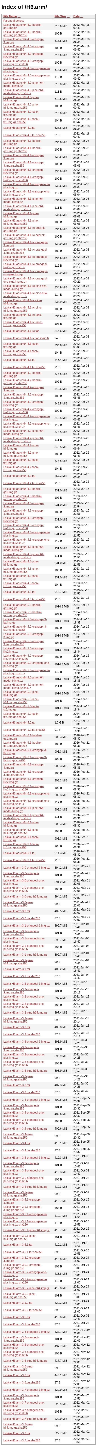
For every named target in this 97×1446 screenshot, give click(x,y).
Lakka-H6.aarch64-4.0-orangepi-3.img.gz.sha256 (23, 48)
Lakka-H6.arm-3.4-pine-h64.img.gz (25, 1128)
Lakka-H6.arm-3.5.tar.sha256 (21, 1324)
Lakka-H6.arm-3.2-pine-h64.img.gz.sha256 (18, 1020)
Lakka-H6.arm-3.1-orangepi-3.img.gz (26, 925)
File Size (60, 16)
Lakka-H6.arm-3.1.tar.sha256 (21, 976)
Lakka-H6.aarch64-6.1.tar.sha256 (24, 860)
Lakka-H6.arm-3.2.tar (16, 1027)
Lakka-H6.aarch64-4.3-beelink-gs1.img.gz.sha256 (22, 498)
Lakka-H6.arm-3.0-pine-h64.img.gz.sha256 (18, 904)
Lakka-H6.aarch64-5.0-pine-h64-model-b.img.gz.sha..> (23, 686)
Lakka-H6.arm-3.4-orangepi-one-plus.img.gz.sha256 (24, 1121)
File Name (10, 16)
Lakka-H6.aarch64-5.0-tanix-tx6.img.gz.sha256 (21, 715)
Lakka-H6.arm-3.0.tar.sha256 (21, 918)
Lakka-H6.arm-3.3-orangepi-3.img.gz (26, 1041)
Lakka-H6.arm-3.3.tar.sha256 (21, 1092)
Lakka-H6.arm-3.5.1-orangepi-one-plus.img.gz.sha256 (25, 1223)
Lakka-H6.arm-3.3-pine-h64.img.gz (25, 1070)
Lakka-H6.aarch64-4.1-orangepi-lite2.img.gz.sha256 (23, 179)
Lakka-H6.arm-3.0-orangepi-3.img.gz (26, 867)
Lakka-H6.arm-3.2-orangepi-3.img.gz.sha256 (21, 991)
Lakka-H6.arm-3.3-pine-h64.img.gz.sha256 (18, 1078)
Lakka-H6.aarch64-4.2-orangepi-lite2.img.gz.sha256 (23, 411)
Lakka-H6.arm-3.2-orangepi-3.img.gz (26, 983)
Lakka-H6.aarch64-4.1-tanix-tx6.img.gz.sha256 (21, 353)
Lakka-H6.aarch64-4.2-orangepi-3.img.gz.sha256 (23, 396)
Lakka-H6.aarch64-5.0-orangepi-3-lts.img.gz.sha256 (25, 628)
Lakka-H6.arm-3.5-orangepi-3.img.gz (26, 1157)
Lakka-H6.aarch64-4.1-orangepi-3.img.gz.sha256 (23, 164)
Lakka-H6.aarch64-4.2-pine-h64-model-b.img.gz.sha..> (23, 440)
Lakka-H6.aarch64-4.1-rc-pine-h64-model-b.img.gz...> (25, 295)
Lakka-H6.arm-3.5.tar (16, 1317)
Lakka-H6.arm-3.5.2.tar (18, 1302)
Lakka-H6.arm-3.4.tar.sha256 (21, 1150)
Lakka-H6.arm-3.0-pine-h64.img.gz (25, 896)
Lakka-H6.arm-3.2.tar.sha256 (21, 1034)
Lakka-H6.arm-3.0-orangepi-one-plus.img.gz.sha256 (24, 889)
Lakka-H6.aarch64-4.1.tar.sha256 (24, 367)
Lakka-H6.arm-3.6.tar (16, 1375)
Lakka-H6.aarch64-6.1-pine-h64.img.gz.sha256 (21, 831)
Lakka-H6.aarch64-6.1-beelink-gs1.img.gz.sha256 (22, 744)
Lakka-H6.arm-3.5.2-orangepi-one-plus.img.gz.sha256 (25, 1281)
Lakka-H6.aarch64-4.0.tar (19, 127)
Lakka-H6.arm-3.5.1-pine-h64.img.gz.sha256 (19, 1237)
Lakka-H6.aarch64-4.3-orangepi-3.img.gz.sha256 (23, 512)
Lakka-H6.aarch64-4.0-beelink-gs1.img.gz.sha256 (22, 33)
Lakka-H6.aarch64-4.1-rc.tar (21, 330)
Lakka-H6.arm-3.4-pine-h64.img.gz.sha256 (18, 1136)
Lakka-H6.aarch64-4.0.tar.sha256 (24, 135)
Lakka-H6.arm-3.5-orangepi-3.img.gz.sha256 (21, 1165)
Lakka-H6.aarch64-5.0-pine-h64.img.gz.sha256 (21, 701)
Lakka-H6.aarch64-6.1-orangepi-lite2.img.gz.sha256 (23, 788)
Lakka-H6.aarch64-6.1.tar (19, 853)
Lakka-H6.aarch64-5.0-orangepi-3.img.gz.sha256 (23, 643)
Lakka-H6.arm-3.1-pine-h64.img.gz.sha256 (18, 962)
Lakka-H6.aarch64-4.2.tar (19, 475)
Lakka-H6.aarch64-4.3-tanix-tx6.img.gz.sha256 (21, 585)
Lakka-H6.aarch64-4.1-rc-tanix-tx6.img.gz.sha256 (22, 324)
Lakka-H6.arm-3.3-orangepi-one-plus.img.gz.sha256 (24, 1063)
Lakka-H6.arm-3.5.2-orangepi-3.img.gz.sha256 (22, 1266)
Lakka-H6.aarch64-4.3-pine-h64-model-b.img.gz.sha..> (23, 556)
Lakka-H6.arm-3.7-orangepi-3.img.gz (26, 1389)
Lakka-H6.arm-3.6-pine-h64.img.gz (25, 1360)
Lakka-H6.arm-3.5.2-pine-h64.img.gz (26, 1288)
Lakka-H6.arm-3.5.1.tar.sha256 (22, 1252)
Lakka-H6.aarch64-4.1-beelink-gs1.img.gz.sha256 (22, 150)
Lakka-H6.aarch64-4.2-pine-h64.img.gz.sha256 (21, 454)
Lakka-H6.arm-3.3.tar (16, 1085)
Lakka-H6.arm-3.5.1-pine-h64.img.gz (26, 1230)
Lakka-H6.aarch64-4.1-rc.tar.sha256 (26, 338)
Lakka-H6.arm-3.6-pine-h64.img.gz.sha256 (18, 1368)
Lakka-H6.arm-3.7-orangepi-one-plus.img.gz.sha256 (24, 1411)
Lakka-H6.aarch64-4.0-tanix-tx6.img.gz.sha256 (21, 120)
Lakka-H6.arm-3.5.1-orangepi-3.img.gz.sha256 (22, 1208)
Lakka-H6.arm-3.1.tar (16, 969)
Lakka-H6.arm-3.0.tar (16, 911)
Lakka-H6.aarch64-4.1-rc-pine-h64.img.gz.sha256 (22, 309)
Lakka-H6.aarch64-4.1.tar (19, 359)
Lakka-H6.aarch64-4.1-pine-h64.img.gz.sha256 (21, 222)
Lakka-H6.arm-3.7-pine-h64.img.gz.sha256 (18, 1426)
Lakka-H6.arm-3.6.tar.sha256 (21, 1382)
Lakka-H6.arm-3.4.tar (16, 1143)
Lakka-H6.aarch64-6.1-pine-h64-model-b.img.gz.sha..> (23, 817)
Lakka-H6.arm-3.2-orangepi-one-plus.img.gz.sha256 (24, 1005)
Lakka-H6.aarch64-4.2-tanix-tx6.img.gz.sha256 (21, 469)
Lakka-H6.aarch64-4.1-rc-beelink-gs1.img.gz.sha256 (24, 236)
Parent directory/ (13, 20)
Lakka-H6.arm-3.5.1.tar (18, 1244)
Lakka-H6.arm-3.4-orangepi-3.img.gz (26, 1099)
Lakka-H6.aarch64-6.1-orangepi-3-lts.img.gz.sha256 (25, 759)
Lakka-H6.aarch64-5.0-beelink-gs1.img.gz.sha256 (22, 614)
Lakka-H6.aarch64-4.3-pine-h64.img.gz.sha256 (21, 570)
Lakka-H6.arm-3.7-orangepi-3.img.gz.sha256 (21, 1397)
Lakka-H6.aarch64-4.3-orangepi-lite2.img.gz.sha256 (23, 527)
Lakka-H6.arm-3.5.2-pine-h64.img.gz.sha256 (19, 1295)
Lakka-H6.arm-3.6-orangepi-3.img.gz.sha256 (21, 1339)
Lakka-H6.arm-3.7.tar (16, 1433)
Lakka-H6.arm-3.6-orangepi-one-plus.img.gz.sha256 (24, 1353)
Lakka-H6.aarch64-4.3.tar (19, 591)
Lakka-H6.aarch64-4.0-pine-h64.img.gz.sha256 (21, 106)
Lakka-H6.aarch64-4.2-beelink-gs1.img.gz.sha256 (22, 382)
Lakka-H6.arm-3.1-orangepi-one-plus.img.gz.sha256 (24, 947)
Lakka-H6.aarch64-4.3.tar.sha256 (24, 599)
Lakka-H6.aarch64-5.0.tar (19, 722)
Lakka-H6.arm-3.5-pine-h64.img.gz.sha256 (18, 1194)
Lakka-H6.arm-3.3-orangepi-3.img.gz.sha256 (21, 1049)
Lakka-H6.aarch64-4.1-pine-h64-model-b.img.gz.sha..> (23, 208)
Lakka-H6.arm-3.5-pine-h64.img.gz (25, 1186)
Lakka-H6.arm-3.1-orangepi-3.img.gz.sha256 (21, 933)
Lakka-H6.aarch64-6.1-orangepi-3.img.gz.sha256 (23, 773)
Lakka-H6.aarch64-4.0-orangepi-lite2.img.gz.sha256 (23, 63)
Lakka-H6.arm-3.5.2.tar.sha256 (22, 1309)
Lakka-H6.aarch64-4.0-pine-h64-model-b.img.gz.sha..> (23, 92)
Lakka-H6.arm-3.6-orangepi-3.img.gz (26, 1331)
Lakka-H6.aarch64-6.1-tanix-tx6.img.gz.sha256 (21, 846)
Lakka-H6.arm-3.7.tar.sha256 (21, 1440)
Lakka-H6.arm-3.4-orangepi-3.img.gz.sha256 (21, 1107)
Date (76, 16)
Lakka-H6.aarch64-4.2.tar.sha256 (24, 483)
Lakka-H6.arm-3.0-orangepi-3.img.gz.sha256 (21, 875)
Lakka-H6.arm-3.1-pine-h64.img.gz (25, 954)
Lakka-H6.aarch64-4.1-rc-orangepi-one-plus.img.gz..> (25, 280)
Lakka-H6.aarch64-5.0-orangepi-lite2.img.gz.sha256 (23, 657)
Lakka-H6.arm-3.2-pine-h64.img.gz (25, 1012)
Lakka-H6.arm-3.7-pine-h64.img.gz (25, 1418)
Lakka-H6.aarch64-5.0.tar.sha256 (24, 729)
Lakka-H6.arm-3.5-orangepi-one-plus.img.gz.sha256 (24, 1179)
